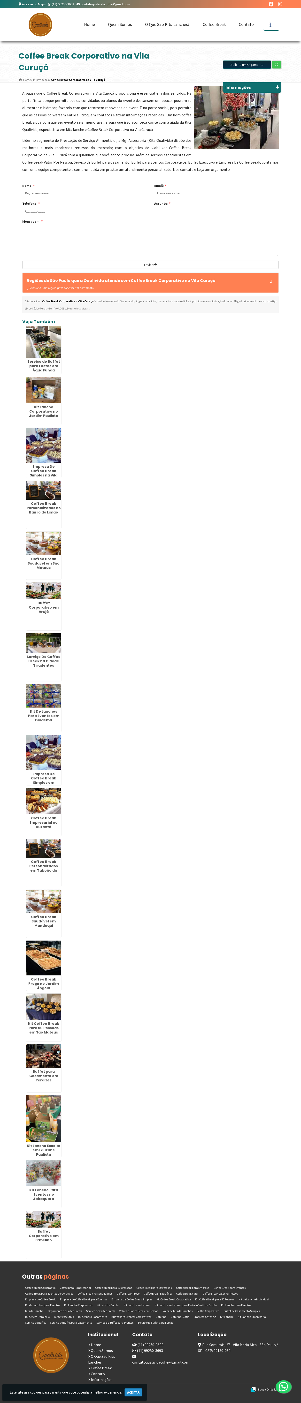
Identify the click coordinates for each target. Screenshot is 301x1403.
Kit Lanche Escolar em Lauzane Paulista (44, 1150)
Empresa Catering (205, 1317)
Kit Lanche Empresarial (252, 1317)
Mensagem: (32, 221)
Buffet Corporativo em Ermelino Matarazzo (44, 1238)
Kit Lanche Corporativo (78, 1305)
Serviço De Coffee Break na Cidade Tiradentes (44, 661)
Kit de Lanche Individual (254, 1299)
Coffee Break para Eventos (230, 1288)
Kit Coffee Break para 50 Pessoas (214, 1299)
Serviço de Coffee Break (100, 1311)
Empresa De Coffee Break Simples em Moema (43, 780)
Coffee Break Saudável (158, 1293)
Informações (101, 1379)
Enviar (150, 265)
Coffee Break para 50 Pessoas (154, 1288)
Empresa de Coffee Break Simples (131, 1299)
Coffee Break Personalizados (94, 1293)
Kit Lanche (226, 1317)
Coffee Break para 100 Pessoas (113, 1288)
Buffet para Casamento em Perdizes (43, 1076)
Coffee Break (214, 24)
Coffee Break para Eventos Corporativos (49, 1293)
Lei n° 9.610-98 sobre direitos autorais (69, 308)
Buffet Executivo (64, 1317)
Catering (161, 1317)
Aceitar (133, 1392)
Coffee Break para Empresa (192, 1288)
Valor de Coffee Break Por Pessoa (138, 1311)
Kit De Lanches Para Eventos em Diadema (43, 716)
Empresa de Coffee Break (40, 1299)
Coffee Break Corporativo (40, 1288)
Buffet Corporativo (208, 1311)
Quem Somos (120, 24)
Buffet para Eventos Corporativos (131, 1317)
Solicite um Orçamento (247, 64)
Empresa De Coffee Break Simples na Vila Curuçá (43, 473)
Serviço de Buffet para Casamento (71, 1322)
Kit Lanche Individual (137, 1305)
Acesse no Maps (34, 4)
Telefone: (31, 203)
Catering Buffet (180, 1317)
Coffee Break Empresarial (75, 1288)
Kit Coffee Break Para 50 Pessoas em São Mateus (43, 1028)
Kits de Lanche (34, 1311)
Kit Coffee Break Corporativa (173, 1299)
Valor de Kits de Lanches (178, 1311)
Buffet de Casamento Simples (242, 1311)
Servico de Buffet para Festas (155, 1322)
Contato (246, 24)
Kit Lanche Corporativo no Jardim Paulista (43, 411)
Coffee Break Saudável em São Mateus (44, 563)
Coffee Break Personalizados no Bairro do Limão (44, 508)
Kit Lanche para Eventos (236, 1305)
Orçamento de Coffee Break (65, 1311)
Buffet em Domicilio (37, 1317)
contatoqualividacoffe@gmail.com (105, 4)
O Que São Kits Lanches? (167, 24)
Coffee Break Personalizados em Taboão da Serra (43, 868)
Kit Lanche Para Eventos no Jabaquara (43, 1194)
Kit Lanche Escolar (108, 1305)
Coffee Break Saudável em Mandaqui (43, 921)
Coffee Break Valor (187, 1293)
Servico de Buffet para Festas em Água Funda (43, 366)
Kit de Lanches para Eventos (42, 1305)
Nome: (28, 185)
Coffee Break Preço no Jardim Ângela (43, 983)
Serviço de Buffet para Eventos (114, 1322)
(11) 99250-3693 (63, 4)
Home (89, 24)
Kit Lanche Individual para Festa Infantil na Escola (186, 1305)
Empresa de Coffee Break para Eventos (83, 1299)
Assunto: (162, 203)
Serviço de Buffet (35, 1322)
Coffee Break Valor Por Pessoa (220, 1293)
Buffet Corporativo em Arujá (44, 607)
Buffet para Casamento (92, 1317)
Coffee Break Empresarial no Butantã (44, 822)
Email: (160, 185)
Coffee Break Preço (128, 1293)
